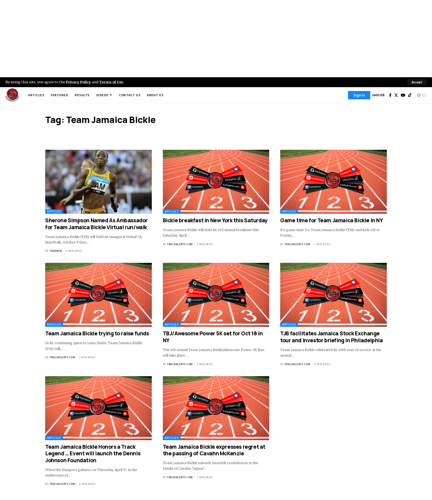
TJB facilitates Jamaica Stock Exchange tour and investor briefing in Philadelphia (331, 337)
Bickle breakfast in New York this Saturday (215, 220)
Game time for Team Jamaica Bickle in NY (331, 220)
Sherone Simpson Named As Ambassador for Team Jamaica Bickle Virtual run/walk (96, 224)
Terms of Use (112, 82)
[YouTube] (403, 95)
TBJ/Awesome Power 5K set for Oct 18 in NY (213, 337)
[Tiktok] (410, 95)
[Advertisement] (216, 38)
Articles (54, 211)
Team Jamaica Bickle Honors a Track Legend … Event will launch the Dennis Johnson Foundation (92, 453)
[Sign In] (359, 95)
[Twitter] (396, 95)
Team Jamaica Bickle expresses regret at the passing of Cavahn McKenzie (214, 450)
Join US (378, 95)
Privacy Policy (79, 82)
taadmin (56, 251)
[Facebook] (390, 95)
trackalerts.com (180, 244)
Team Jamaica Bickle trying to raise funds (97, 333)
